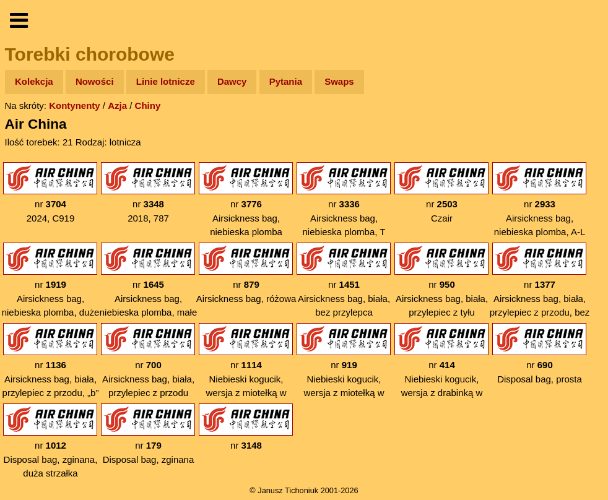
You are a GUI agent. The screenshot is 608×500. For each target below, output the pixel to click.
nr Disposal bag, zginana (148, 434)
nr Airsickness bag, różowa (246, 273)
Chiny (148, 105)
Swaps (339, 81)
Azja (117, 105)
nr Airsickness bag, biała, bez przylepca (344, 280)
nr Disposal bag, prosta (539, 353)
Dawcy (232, 81)
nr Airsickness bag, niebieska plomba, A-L (539, 199)
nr (246, 426)
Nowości (95, 81)
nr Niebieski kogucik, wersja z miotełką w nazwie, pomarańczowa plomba (246, 374)
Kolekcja (34, 81)
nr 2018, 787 (148, 192)
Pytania (285, 81)
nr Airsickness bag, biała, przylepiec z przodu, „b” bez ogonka (50, 367)
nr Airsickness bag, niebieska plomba (246, 199)
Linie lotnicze (165, 81)
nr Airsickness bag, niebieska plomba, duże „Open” (51, 287)
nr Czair (441, 192)
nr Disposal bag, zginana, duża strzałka (50, 440)
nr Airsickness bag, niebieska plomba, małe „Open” (149, 287)
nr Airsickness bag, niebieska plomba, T (344, 199)
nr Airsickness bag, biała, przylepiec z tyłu (441, 280)
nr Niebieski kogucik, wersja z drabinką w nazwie (441, 367)
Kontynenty (74, 105)
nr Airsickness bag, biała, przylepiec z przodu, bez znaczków (540, 287)
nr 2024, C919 (50, 192)
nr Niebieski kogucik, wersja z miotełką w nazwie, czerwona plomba (344, 374)
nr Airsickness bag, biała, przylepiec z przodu (148, 360)
